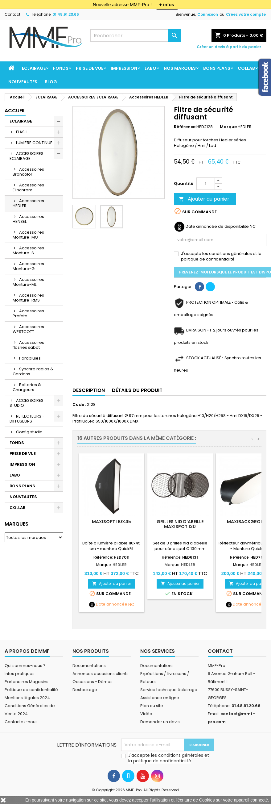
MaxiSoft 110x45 (111, 522)
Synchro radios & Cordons (33, 371)
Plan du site (151, 706)
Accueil (15, 110)
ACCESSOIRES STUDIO (26, 403)
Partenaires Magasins (26, 682)
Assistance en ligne (159, 698)
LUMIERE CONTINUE (34, 143)
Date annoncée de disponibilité (217, 226)
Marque (228, 127)
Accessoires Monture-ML (28, 282)
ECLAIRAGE (34, 68)
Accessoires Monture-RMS (28, 297)
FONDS (60, 68)
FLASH (21, 132)
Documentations (89, 666)
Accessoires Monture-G (28, 266)
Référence (184, 127)
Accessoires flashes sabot (28, 345)
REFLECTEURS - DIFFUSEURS (27, 418)
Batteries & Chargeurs (27, 387)
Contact (12, 14)
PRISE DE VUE (89, 68)
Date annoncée (111, 604)
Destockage (84, 690)
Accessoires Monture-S (28, 250)
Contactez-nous (21, 722)
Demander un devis (160, 722)
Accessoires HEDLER (28, 203)
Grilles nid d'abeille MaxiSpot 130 (180, 524)
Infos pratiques (20, 674)
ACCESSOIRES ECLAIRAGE (26, 156)
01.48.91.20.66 (65, 14)
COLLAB (246, 68)
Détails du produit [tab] (137, 390)
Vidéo (146, 714)
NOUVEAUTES (22, 82)
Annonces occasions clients (100, 674)
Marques (16, 523)
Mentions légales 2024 (27, 698)
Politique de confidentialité (31, 690)
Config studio (29, 432)
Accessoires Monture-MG (28, 234)
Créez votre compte (246, 14)
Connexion (207, 14)
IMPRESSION (124, 68)
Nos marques (180, 68)
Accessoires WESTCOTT (28, 329)
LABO (150, 68)
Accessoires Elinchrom (28, 187)
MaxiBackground (248, 522)
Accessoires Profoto (28, 313)
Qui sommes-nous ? (25, 666)
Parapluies (30, 358)
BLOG (51, 82)
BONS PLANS (216, 68)
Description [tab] (88, 390)
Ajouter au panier (204, 198)
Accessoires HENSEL (28, 219)
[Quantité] (205, 183)
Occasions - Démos (92, 682)
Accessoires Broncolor (28, 171)
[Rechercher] (135, 35)
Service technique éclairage (168, 690)
